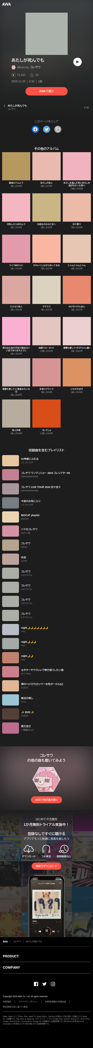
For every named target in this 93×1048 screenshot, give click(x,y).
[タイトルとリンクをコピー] (57, 129)
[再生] (77, 62)
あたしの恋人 (46, 183)
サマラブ (46, 306)
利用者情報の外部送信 (55, 1002)
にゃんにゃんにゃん (77, 265)
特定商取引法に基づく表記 (15, 1007)
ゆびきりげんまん (77, 306)
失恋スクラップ (46, 389)
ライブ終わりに (16, 265)
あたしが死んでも (34, 941)
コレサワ (35, 67)
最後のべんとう (16, 183)
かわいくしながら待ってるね (46, 265)
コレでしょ (46, 430)
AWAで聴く (46, 91)
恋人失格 (16, 430)
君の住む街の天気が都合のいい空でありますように (16, 349)
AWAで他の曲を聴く (46, 799)
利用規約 (7, 1002)
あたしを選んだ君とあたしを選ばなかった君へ (76, 184)
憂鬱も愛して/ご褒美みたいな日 (16, 390)
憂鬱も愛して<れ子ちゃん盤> (76, 348)
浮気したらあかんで (16, 224)
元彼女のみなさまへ (46, 224)
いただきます (76, 389)
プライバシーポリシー (28, 1002)
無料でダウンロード (46, 866)
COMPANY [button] (11, 967)
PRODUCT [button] (11, 956)
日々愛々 (77, 224)
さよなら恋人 (16, 306)
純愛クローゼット (46, 348)
